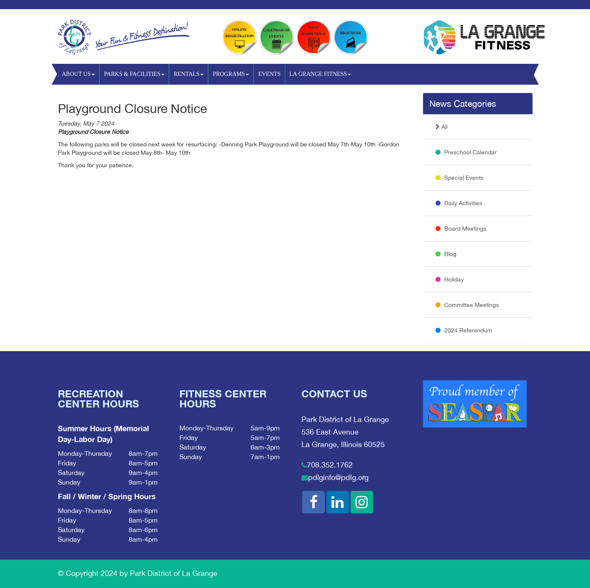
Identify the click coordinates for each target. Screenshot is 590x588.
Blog (446, 254)
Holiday (450, 279)
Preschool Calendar (466, 152)
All (442, 126)
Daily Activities (459, 203)
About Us (78, 74)
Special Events (459, 177)
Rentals (189, 74)
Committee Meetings (467, 305)
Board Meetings (461, 228)
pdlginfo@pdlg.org (338, 477)
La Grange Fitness (320, 74)
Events (269, 74)
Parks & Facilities (134, 74)
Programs (231, 74)
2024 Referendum (464, 330)
